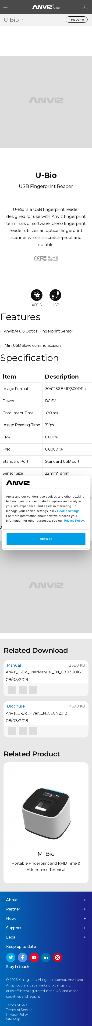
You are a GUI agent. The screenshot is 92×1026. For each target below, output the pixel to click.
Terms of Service (19, 1010)
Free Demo (77, 19)
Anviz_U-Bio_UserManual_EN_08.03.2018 (43, 672)
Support (13, 928)
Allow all (46, 539)
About (12, 900)
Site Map (13, 1019)
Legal (11, 937)
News (11, 918)
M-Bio (46, 853)
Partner (13, 909)
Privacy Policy (74, 521)
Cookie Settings (68, 511)
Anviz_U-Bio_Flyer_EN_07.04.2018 (36, 713)
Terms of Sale (16, 1005)
